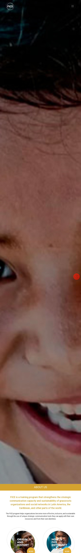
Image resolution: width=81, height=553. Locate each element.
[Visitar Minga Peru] (76, 276)
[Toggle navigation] (72, 6)
